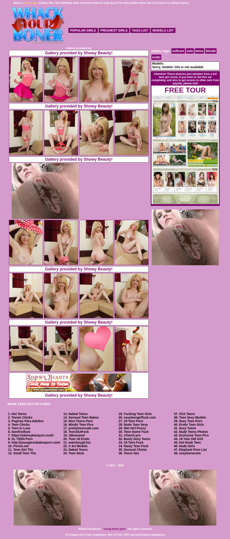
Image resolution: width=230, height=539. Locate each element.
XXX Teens (187, 414)
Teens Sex (131, 453)
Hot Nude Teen (190, 442)
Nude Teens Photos (193, 432)
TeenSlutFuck (78, 432)
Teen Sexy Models (192, 417)
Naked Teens (77, 414)
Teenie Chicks (22, 417)
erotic (156, 57)
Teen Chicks (21, 424)
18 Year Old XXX (191, 439)
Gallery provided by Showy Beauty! (79, 53)
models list (163, 30)
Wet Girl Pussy (135, 428)
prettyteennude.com (83, 428)
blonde (211, 51)
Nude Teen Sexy (136, 424)
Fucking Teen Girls (138, 414)
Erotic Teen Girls (191, 424)
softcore (178, 51)
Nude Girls (187, 446)
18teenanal (76, 435)
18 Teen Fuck (133, 442)
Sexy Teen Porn (190, 421)
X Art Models (77, 446)
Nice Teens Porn (80, 421)
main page (30, 2)
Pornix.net (20, 446)
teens (199, 51)
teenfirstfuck (21, 432)
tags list (140, 30)
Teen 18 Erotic (79, 439)
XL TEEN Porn (22, 439)
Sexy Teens (187, 428)
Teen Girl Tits (23, 449)
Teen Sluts (76, 453)
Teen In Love (21, 428)
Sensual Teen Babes (83, 417)
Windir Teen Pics (81, 424)
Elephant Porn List (193, 449)
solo (190, 51)
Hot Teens (19, 414)
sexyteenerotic (190, 453)
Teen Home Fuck (136, 432)
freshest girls (114, 30)
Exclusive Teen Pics (194, 435)
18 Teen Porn (133, 421)
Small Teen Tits (24, 453)
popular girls (83, 30)
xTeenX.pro (132, 435)
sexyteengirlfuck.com (140, 417)
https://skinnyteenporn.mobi (33, 435)
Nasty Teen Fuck (136, 446)
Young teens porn (114, 529)
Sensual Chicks (135, 449)
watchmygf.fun (79, 442)
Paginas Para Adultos (28, 421)
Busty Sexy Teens (137, 439)
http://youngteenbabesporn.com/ (36, 442)
